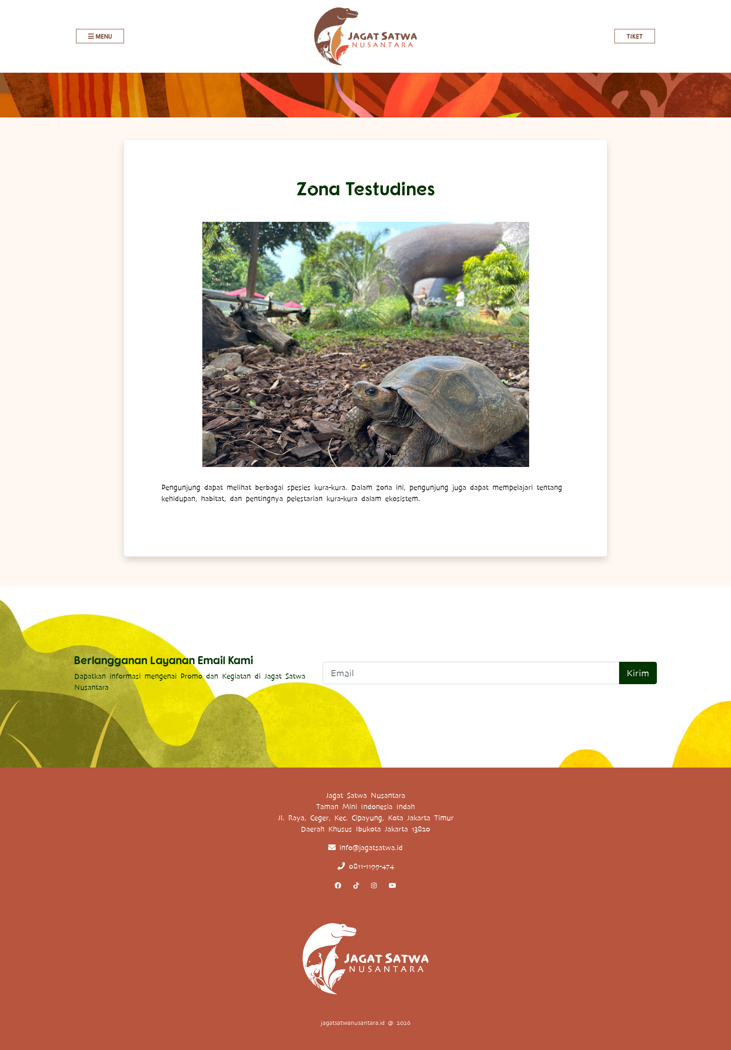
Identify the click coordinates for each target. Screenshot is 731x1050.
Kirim (638, 673)
